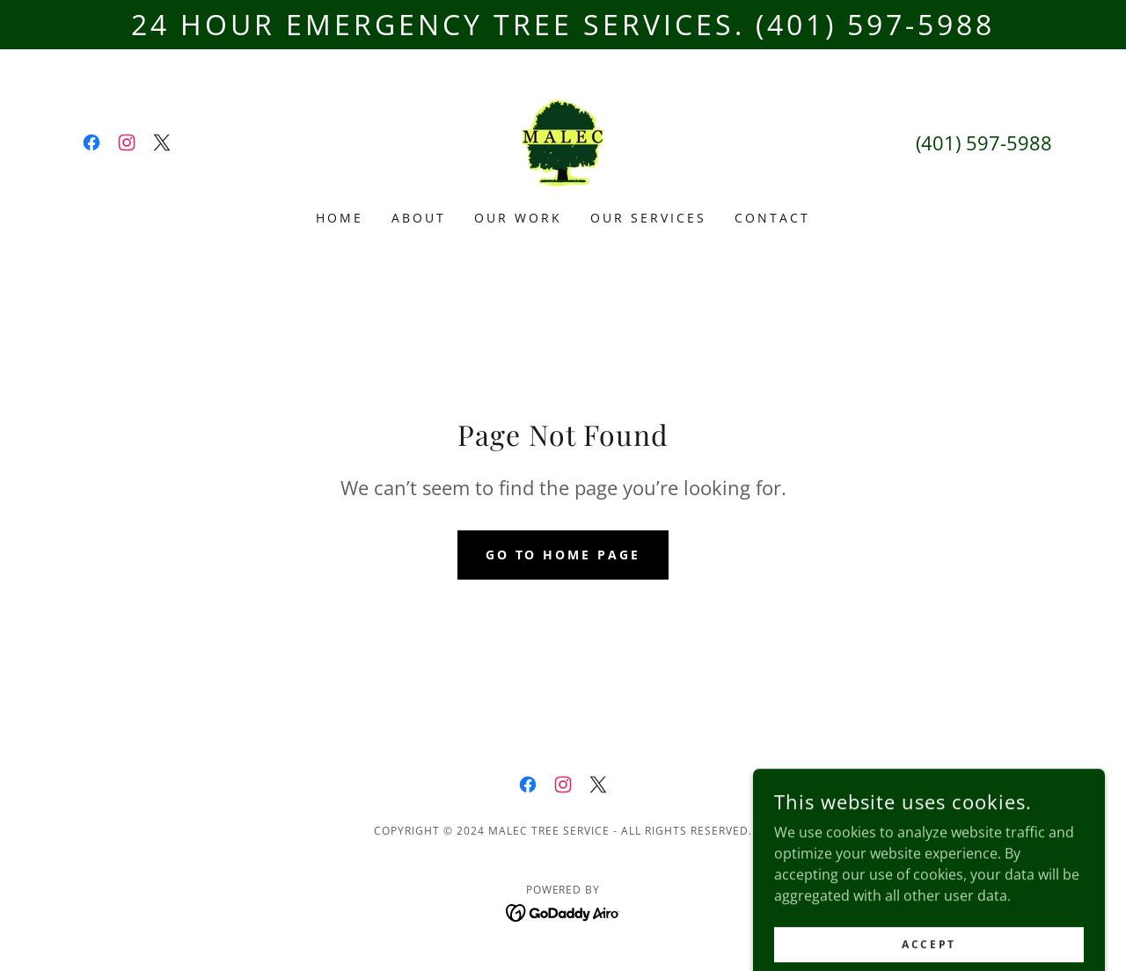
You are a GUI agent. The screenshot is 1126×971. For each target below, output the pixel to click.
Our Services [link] (648, 217)
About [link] (418, 217)
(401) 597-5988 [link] (984, 142)
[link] (91, 142)
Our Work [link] (518, 217)
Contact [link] (772, 217)
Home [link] (339, 217)
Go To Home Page (563, 554)
